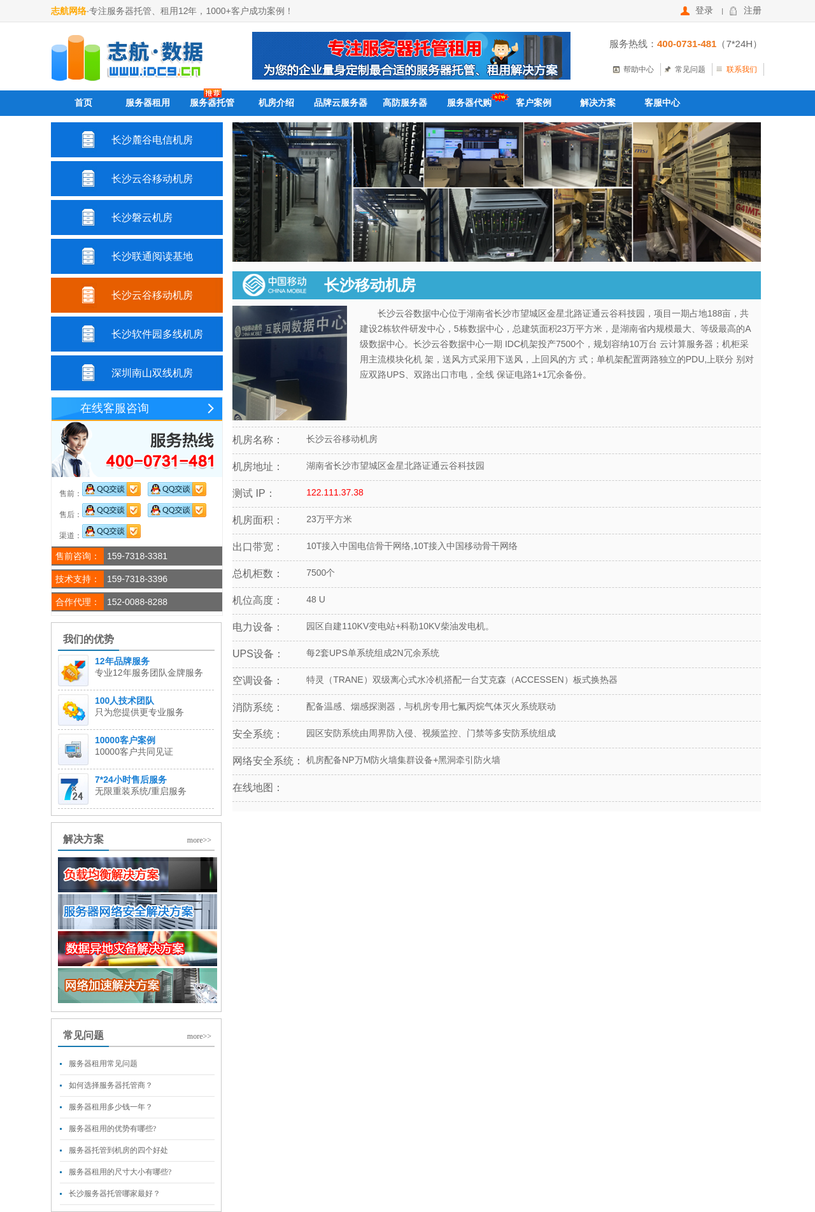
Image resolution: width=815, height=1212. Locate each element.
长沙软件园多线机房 (157, 334)
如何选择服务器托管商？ (111, 1085)
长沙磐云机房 (142, 217)
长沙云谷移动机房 (152, 178)
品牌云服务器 (340, 103)
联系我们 (741, 69)
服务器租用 (147, 103)
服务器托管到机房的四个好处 (118, 1150)
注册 (745, 10)
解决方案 (598, 103)
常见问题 (690, 69)
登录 (697, 10)
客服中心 (662, 103)
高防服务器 (405, 103)
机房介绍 (276, 103)
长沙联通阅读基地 (152, 256)
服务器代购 (469, 103)
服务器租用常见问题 (103, 1063)
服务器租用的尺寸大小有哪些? (120, 1171)
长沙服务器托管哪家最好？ (114, 1193)
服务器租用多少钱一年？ (111, 1106)
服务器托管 (212, 103)
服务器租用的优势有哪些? (112, 1128)
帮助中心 (638, 69)
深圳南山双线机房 (152, 372)
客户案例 (533, 103)
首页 (83, 103)
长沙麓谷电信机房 (152, 139)
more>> (199, 840)
